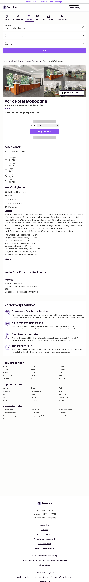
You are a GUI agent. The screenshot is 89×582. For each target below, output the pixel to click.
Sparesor (62, 413)
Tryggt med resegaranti (44, 539)
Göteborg (62, 394)
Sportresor (35, 413)
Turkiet (61, 366)
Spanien (6, 366)
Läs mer (8, 211)
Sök (44, 50)
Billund (33, 388)
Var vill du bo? (10, 26)
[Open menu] (84, 7)
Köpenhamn (63, 397)
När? (7, 34)
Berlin (5, 400)
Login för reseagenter (44, 548)
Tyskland (62, 369)
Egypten (6, 378)
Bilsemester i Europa (10, 416)
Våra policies (44, 565)
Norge (33, 378)
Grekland (34, 372)
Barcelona (6, 391)
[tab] (7, 18)
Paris (60, 388)
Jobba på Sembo (44, 534)
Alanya (5, 388)
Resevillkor (44, 525)
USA (60, 372)
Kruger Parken (31, 61)
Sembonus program (44, 573)
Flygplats (33, 125)
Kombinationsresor (9, 413)
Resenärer (9, 42)
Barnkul (5, 419)
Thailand (34, 375)
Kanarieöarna (64, 375)
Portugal (62, 378)
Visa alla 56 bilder (71, 93)
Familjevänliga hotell (38, 416)
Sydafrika (16, 61)
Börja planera (44, 131)
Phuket (33, 397)
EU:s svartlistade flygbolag (44, 556)
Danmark (34, 366)
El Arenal (34, 400)
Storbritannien (8, 375)
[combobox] (43, 28)
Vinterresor (35, 410)
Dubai (5, 397)
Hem (5, 61)
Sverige (5, 372)
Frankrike (6, 369)
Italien (33, 369)
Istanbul (62, 400)
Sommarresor (8, 410)
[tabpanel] (44, 38)
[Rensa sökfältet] (83, 27)
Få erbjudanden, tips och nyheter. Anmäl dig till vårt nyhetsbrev (45, 577)
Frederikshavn (36, 394)
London (62, 391)
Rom (4, 394)
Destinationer (44, 544)
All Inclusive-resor (65, 410)
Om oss (44, 530)
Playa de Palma (36, 391)
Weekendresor (64, 416)
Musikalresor (35, 419)
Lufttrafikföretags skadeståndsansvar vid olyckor (44, 560)
